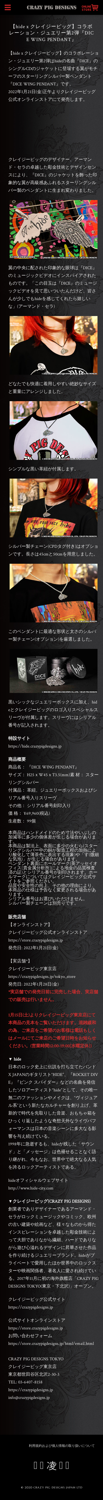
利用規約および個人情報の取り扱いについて (62, 1446)
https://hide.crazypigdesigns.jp (35, 746)
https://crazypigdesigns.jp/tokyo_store (42, 977)
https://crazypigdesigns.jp (30, 1307)
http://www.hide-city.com (31, 1188)
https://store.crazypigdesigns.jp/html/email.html (51, 1344)
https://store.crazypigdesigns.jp (35, 940)
